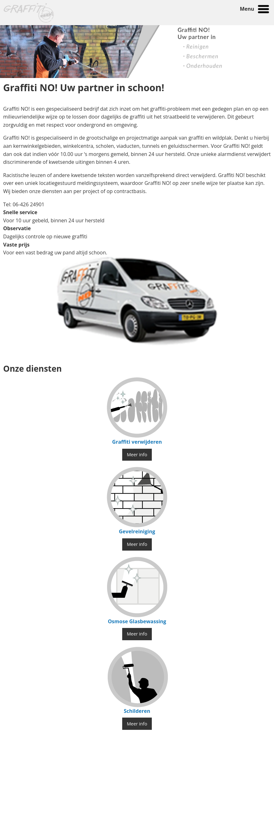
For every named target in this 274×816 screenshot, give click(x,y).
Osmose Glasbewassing (137, 621)
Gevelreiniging (137, 531)
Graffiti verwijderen (137, 441)
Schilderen (137, 711)
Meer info (137, 455)
